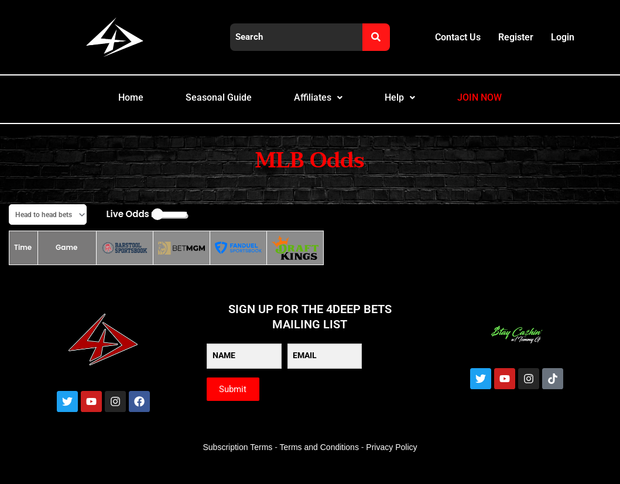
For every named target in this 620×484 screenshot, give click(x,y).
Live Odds (128, 228)
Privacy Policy (391, 461)
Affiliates (321, 105)
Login (562, 37)
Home (110, 105)
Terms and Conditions (319, 461)
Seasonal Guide (208, 105)
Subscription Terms (238, 461)
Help (409, 105)
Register (515, 37)
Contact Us (458, 37)
